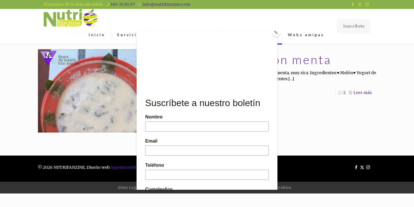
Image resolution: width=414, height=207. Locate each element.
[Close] (276, 32)
